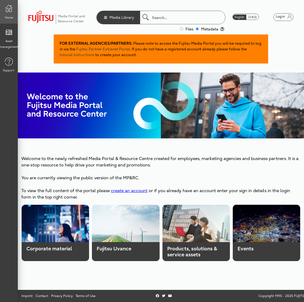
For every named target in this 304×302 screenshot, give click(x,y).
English (239, 17)
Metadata (212, 29)
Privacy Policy (62, 296)
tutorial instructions (77, 54)
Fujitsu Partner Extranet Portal (103, 49)
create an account (129, 190)
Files (189, 29)
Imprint (27, 296)
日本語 (252, 17)
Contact (41, 296)
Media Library (121, 17)
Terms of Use (85, 296)
